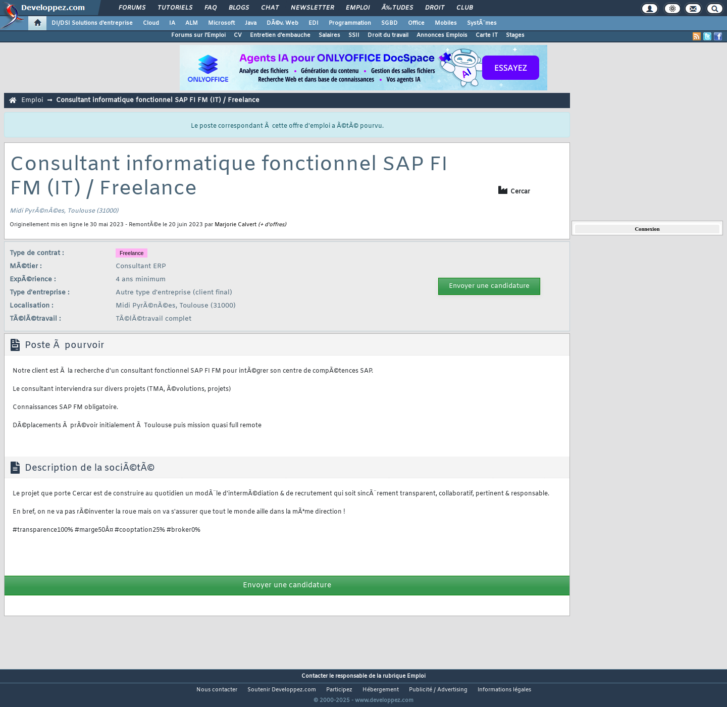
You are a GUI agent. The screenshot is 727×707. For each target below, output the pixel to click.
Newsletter (312, 8)
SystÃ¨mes (482, 23)
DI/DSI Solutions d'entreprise (92, 23)
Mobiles (446, 23)
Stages (515, 35)
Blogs (239, 8)
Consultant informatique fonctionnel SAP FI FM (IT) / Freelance (157, 100)
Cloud (151, 23)
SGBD (389, 23)
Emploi (358, 8)
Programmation (350, 23)
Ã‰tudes (397, 8)
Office (416, 23)
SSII (353, 35)
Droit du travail (388, 35)
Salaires (329, 35)
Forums (132, 8)
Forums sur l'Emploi (198, 35)
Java (250, 23)
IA (172, 23)
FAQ (210, 8)
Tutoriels (175, 8)
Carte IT (487, 35)
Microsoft (221, 23)
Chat (270, 8)
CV (238, 35)
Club (464, 8)
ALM (191, 23)
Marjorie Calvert (235, 224)
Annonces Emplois (442, 35)
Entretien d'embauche (280, 35)
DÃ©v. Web (282, 23)
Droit (434, 8)
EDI (313, 23)
